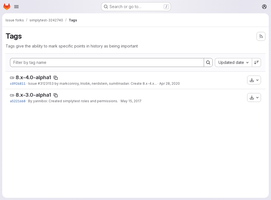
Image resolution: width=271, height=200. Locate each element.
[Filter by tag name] (107, 62)
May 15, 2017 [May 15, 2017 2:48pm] (131, 101)
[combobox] (233, 62)
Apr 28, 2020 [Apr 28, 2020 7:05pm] (169, 83)
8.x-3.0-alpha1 (33, 95)
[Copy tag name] (55, 77)
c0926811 (18, 83)
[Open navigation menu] (16, 6)
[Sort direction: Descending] (256, 62)
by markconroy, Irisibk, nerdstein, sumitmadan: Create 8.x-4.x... (105, 83)
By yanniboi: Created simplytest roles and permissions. (73, 101)
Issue (33, 83)
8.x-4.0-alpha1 (33, 77)
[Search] (208, 62)
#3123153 (46, 83)
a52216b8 (18, 101)
